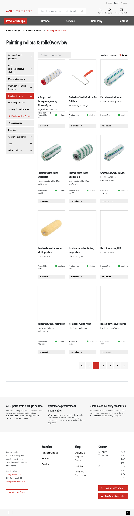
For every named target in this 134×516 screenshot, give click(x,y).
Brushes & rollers (33, 30)
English (116, 3)
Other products (15, 150)
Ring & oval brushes (20, 109)
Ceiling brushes (18, 102)
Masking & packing (16, 78)
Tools (10, 143)
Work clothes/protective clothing (16, 69)
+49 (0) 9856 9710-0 (15, 474)
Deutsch (109, 3)
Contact (123, 21)
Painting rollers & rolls (56, 30)
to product (45, 125)
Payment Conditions (80, 473)
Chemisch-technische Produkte (17, 87)
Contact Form (18, 492)
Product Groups (15, 21)
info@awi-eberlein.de (15, 481)
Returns (79, 465)
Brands (45, 21)
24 (123, 55)
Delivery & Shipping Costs (80, 456)
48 (126, 55)
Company (96, 21)
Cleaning (12, 129)
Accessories (16, 122)
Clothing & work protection (15, 57)
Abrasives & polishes (17, 136)
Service (70, 21)
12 (120, 55)
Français (124, 3)
